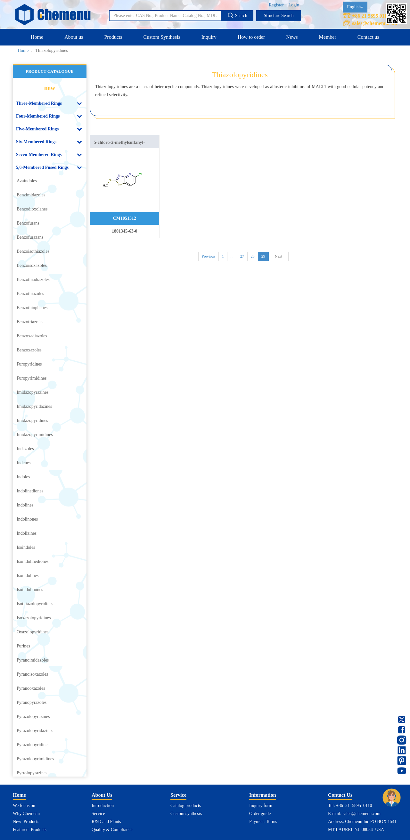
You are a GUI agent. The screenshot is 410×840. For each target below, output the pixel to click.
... (232, 256)
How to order (251, 37)
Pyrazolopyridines (33, 744)
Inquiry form (260, 805)
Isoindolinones (30, 589)
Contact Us (340, 795)
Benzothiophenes (32, 307)
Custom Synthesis (161, 37)
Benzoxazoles (29, 350)
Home (37, 37)
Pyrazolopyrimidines (35, 758)
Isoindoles (26, 547)
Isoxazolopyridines (34, 617)
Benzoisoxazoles (32, 265)
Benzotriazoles (30, 321)
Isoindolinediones (33, 561)
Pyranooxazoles (31, 688)
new (49, 87)
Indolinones (27, 519)
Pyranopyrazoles (31, 702)
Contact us (368, 37)
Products (113, 37)
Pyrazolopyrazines (33, 716)
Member (327, 37)
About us (73, 37)
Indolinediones (30, 491)
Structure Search (279, 15)
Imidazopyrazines (33, 392)
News (292, 37)
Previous (208, 256)
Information (262, 795)
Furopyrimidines (31, 378)
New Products (26, 821)
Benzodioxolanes (32, 209)
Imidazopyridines (32, 420)
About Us (102, 795)
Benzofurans (28, 223)
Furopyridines (29, 364)
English (355, 6)
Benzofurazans (30, 237)
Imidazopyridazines (34, 406)
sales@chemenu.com (374, 23)
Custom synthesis (186, 813)
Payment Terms (263, 821)
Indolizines (27, 533)
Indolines (25, 505)
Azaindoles (27, 180)
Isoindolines (27, 575)
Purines (23, 646)
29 (263, 256)
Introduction (103, 805)
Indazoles (25, 448)
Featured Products (29, 829)
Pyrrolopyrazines (32, 772)
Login (294, 5)
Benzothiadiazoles (33, 279)
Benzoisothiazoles (33, 251)
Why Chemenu (26, 813)
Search (237, 15)
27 (242, 256)
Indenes (24, 462)
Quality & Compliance (112, 829)
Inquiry (209, 37)
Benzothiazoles (30, 293)
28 (253, 256)
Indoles (23, 476)
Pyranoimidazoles (33, 660)
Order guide (260, 813)
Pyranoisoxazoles (32, 674)
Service (98, 813)
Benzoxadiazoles (32, 336)
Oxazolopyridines (33, 632)
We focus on (24, 805)
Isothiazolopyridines (35, 603)
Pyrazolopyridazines (35, 730)
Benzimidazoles (31, 195)
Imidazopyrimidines (35, 434)
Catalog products (185, 805)
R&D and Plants (106, 821)
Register (276, 5)
